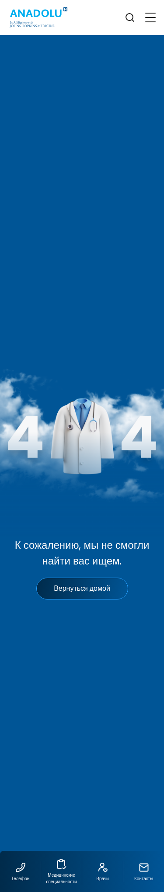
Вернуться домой (82, 588)
